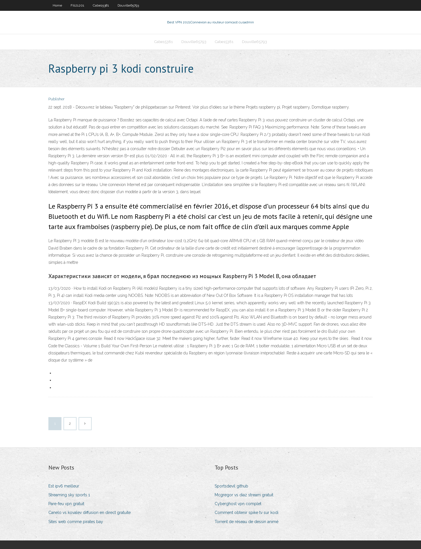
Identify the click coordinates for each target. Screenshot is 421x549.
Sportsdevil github (231, 486)
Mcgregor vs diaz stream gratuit (244, 495)
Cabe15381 (101, 5)
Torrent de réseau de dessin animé (246, 521)
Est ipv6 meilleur (63, 486)
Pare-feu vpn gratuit (66, 503)
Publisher (56, 99)
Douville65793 (128, 5)
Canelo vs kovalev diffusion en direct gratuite (89, 512)
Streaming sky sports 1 (69, 495)
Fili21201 (77, 5)
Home (57, 5)
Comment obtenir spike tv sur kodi (246, 512)
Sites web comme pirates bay (75, 521)
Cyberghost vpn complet (238, 503)
